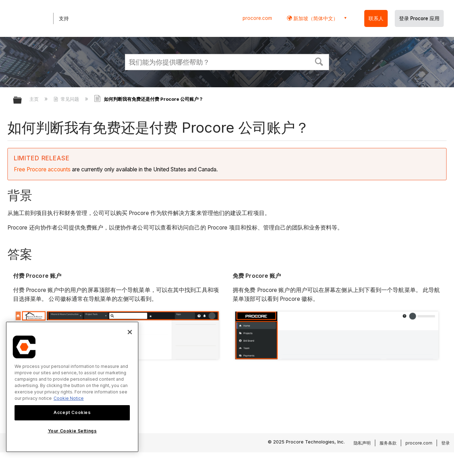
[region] (72, 386)
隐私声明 (362, 443)
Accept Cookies (72, 412)
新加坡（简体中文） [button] (315, 18)
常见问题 (67, 99)
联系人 (376, 18)
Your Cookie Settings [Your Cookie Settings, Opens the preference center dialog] (72, 431)
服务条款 (388, 443)
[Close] (130, 332)
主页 (34, 99)
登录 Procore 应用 (419, 18)
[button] (319, 61)
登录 (445, 443)
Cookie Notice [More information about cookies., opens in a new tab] (69, 398)
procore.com (257, 18)
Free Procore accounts (42, 169)
